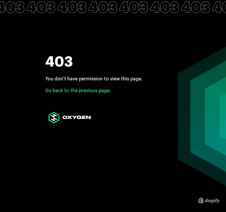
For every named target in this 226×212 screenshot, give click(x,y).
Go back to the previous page (77, 90)
